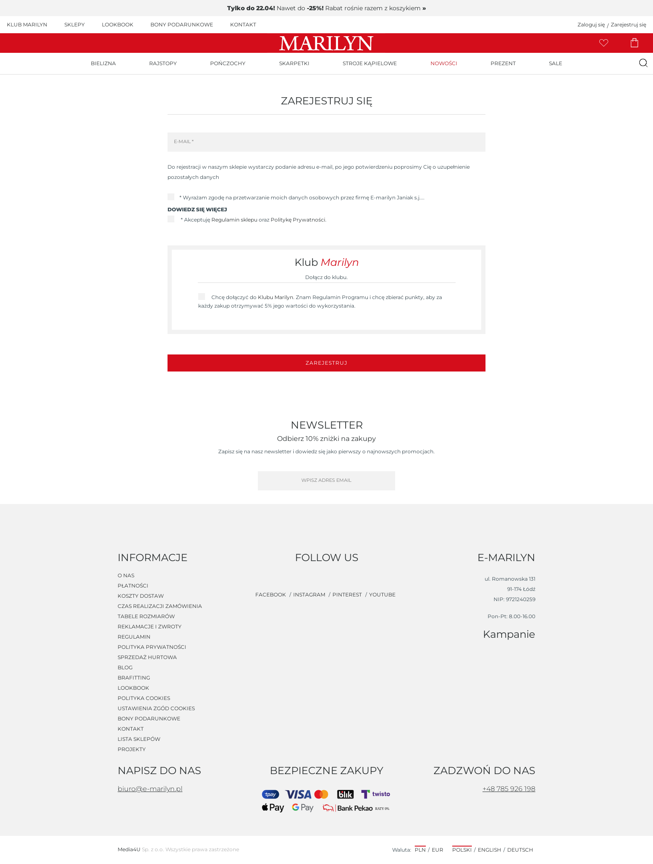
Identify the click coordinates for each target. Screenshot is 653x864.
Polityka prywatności (152, 647)
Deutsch (520, 850)
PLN (420, 850)
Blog (125, 668)
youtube (382, 594)
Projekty (132, 749)
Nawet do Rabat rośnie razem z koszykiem (326, 8)
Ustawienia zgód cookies (156, 708)
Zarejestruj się (628, 24)
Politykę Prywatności (298, 219)
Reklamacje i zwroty (150, 627)
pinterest (347, 594)
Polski (462, 850)
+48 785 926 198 (509, 789)
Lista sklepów (139, 739)
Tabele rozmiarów (146, 616)
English (489, 850)
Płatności (133, 586)
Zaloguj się (591, 24)
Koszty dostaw (141, 596)
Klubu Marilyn (275, 297)
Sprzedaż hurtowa (147, 657)
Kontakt (131, 729)
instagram (309, 594)
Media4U (129, 849)
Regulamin (134, 637)
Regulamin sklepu (234, 219)
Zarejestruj (326, 363)
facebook (271, 594)
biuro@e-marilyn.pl (150, 789)
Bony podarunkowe (149, 719)
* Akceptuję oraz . (252, 219)
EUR (437, 850)
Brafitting (134, 678)
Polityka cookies (144, 698)
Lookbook (133, 688)
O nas (126, 576)
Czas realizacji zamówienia (160, 606)
